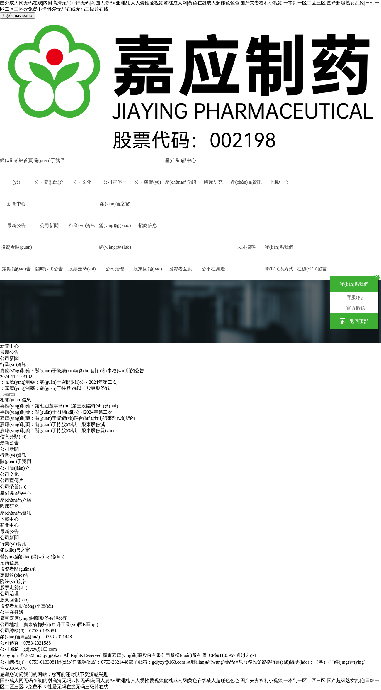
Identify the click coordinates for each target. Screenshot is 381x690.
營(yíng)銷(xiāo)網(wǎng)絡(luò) (115, 229)
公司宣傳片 (115, 182)
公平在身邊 (213, 268)
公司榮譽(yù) (148, 182)
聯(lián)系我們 (354, 284)
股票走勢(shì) (82, 268)
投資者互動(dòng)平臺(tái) (180, 273)
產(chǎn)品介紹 (180, 182)
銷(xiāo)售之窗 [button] (115, 203)
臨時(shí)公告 (49, 268)
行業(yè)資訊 (82, 225)
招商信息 (147, 225)
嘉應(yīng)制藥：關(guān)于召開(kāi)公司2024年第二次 (56, 412)
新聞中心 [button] (16, 203)
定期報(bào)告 (14, 575)
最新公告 (16, 225)
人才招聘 (246, 247)
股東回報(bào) (147, 268)
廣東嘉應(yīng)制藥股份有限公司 (34, 618)
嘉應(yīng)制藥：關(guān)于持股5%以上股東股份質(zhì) (57, 430)
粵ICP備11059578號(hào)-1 (229, 655)
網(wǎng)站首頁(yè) (16, 164)
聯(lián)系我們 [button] (279, 247)
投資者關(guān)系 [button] (16, 251)
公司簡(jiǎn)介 (49, 182)
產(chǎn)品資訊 (246, 182)
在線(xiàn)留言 (312, 268)
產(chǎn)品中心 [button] (180, 160)
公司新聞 (49, 225)
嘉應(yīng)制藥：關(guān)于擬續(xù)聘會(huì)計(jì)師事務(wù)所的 (67, 418)
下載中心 (279, 182)
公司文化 (82, 182)
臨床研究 (213, 182)
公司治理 (115, 268)
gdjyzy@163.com (168, 661)
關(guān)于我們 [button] (49, 160)
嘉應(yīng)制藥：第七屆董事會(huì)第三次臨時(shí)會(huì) (59, 405)
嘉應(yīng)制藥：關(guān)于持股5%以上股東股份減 (52, 424)
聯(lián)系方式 (279, 268)
